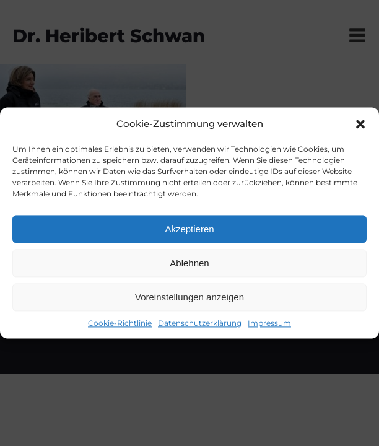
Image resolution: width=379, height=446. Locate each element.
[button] (360, 124)
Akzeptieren (189, 229)
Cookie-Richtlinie (120, 323)
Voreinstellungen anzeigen (189, 297)
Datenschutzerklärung (200, 323)
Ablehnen (189, 263)
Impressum (269, 323)
